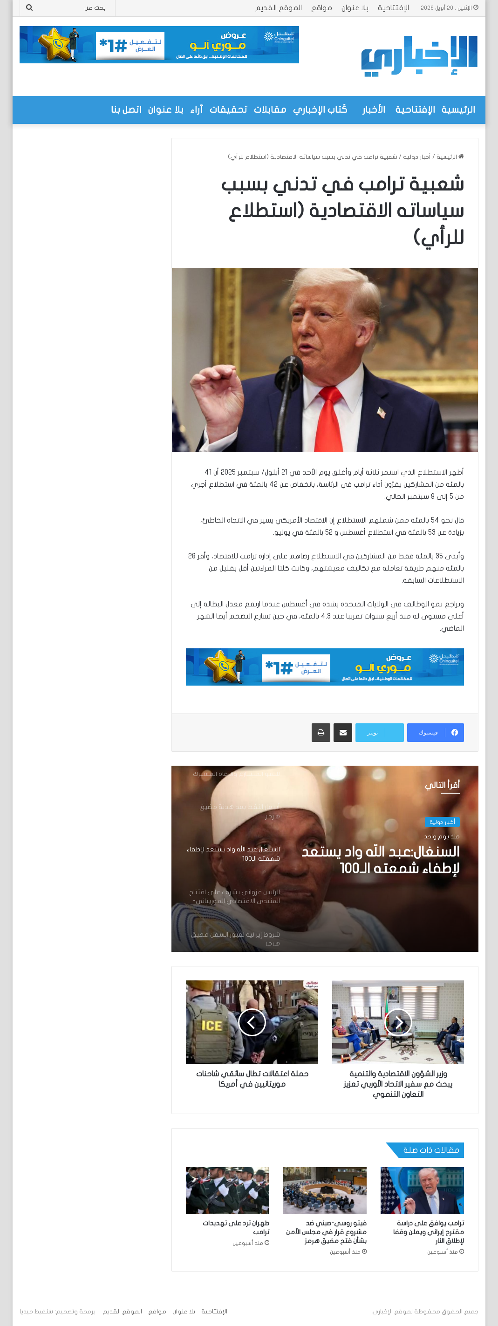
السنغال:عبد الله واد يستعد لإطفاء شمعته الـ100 (380, 860)
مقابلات (270, 110)
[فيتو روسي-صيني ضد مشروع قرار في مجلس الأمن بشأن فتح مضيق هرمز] (325, 1190)
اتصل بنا (126, 110)
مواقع (321, 8)
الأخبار (373, 110)
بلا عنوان (354, 8)
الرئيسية (458, 110)
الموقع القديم (278, 8)
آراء (196, 110)
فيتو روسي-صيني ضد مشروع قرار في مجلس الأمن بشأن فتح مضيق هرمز (326, 1232)
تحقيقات (228, 110)
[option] (324, 859)
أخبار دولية (417, 157)
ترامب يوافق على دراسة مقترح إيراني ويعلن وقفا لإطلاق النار (428, 1232)
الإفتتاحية (393, 8)
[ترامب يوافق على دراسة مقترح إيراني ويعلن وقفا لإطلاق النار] (422, 1190)
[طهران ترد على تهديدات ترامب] (227, 1190)
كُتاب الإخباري (320, 110)
